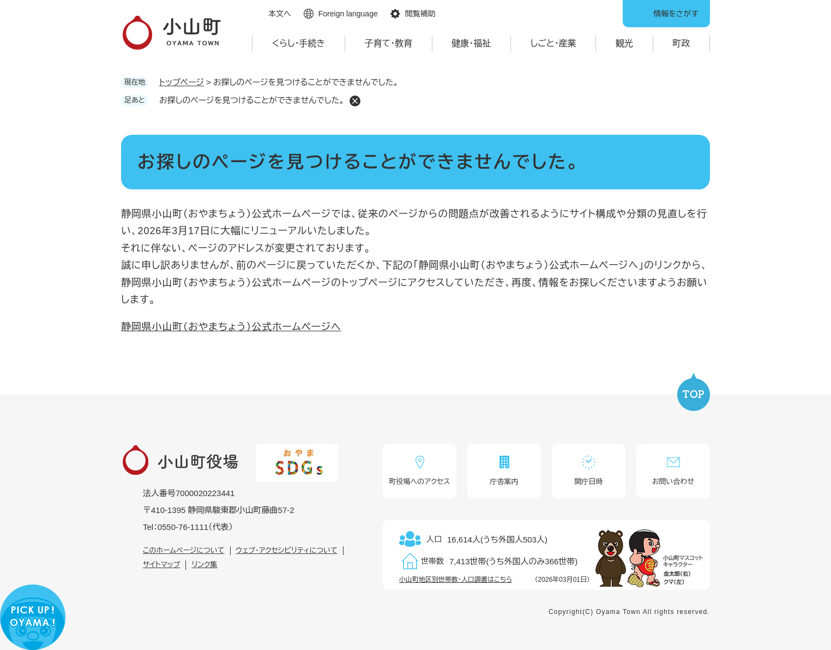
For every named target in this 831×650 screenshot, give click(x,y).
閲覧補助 (420, 13)
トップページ (181, 82)
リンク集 (204, 564)
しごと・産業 (553, 43)
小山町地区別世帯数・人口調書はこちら (455, 579)
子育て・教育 (389, 43)
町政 (681, 43)
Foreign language (348, 13)
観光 (624, 43)
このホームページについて (184, 550)
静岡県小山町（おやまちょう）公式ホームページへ (231, 326)
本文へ (279, 13)
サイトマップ (161, 564)
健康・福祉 (471, 43)
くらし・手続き (299, 43)
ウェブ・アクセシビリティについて (287, 550)
